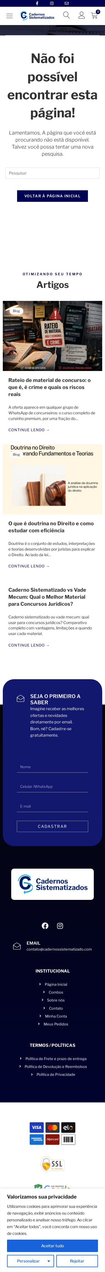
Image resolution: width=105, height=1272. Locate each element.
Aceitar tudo (52, 1245)
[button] (10, 15)
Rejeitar (77, 1260)
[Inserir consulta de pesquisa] (52, 173)
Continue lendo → (29, 430)
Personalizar (28, 1260)
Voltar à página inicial (52, 196)
